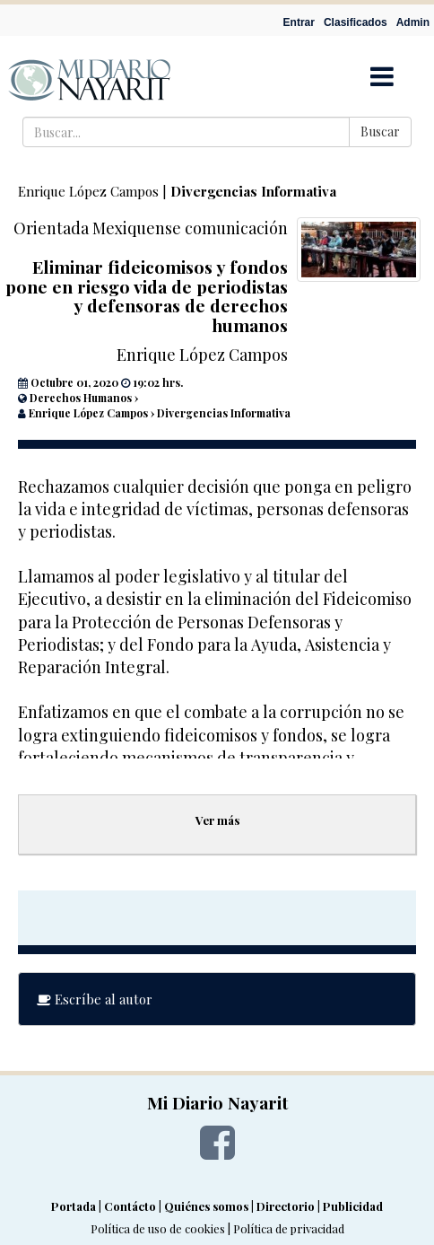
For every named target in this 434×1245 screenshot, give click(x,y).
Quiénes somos (206, 1206)
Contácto (130, 1206)
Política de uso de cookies (158, 1228)
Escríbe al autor (94, 999)
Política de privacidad (288, 1228)
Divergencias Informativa (253, 191)
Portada (73, 1206)
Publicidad (353, 1206)
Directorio (285, 1206)
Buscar (380, 131)
